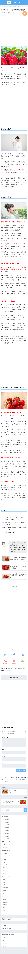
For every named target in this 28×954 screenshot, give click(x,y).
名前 (3, 749)
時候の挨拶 (5, 925)
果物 (9, 668)
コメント (5, 737)
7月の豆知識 (6, 833)
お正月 (4, 844)
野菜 (4, 937)
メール (3, 756)
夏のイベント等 (6, 876)
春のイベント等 (6, 850)
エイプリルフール (7, 865)
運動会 (4, 899)
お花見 (4, 859)
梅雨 (4, 882)
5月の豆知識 (6, 827)
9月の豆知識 (6, 838)
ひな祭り (5, 853)
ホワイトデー (6, 856)
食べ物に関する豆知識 (19, 668)
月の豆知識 (5, 816)
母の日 (4, 873)
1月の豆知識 (6, 819)
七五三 (4, 907)
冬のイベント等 (6, 841)
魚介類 (4, 943)
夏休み (4, 890)
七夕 (4, 884)
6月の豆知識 (6, 830)
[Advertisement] (14, 30)
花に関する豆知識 (6, 919)
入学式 (4, 867)
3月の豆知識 (6, 822)
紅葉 (4, 910)
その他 (4, 946)
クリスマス (5, 847)
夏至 (4, 879)
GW (4, 870)
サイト (3, 763)
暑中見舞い (5, 887)
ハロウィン (5, 913)
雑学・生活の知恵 (6, 928)
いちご (7, 670)
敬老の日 (5, 904)
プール (4, 893)
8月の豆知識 (6, 836)
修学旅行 (5, 902)
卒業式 (4, 862)
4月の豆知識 (6, 824)
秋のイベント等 (6, 896)
